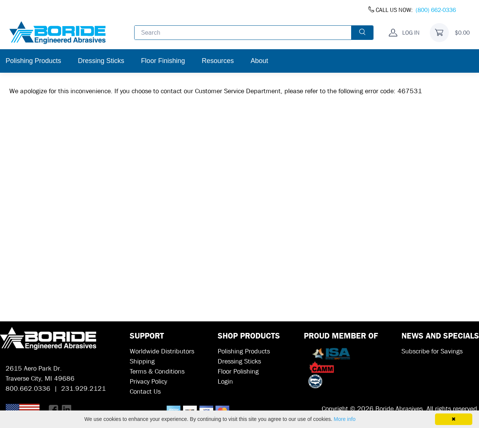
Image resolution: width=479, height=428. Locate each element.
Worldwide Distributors (162, 351)
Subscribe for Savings (432, 351)
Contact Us (145, 391)
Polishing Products (33, 60)
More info (344, 419)
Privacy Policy (148, 381)
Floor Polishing (238, 371)
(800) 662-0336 (436, 10)
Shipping (142, 361)
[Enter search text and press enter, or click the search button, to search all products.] (243, 32)
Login (225, 381)
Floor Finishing (163, 60)
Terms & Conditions (157, 371)
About (259, 60)
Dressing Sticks (101, 60)
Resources (218, 60)
